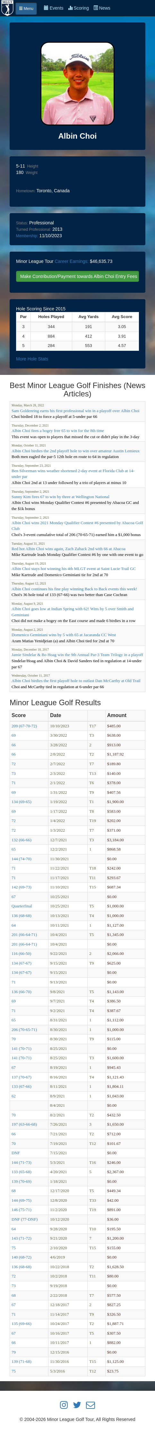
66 (14, 744)
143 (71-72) (21, 1238)
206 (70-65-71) (24, 1029)
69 (14, 735)
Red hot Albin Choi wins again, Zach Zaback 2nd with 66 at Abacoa (68, 548)
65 (14, 849)
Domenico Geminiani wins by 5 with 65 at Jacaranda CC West (64, 634)
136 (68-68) (21, 915)
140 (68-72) (21, 1257)
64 (14, 925)
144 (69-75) (21, 1200)
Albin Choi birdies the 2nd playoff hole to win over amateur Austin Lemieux (76, 450)
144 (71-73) (21, 1162)
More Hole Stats (32, 358)
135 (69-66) (21, 1323)
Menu (26, 8)
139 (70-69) (21, 1181)
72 (14, 763)
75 (14, 1247)
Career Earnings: (72, 261)
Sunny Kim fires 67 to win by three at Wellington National (60, 496)
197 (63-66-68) (24, 1124)
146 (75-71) (21, 1209)
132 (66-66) (21, 839)
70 (14, 1038)
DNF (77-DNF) (25, 1219)
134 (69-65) (21, 801)
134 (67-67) (21, 963)
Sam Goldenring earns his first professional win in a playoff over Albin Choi (75, 410)
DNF (16, 1152)
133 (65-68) (21, 1171)
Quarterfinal (22, 906)
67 (14, 896)
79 (14, 1352)
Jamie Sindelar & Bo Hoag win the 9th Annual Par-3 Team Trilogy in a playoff (77, 654)
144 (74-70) (21, 858)
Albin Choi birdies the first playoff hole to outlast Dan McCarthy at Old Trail (76, 680)
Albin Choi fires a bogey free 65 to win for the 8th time (58, 430)
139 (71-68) (21, 1361)
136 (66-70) (21, 991)
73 (14, 773)
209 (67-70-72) (24, 725)
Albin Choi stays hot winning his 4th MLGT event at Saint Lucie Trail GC (74, 568)
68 (14, 1190)
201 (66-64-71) (24, 934)
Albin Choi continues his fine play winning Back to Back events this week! (74, 588)
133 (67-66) (21, 1086)
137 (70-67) (21, 1077)
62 (14, 1096)
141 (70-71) (21, 1048)
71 (14, 782)
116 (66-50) (21, 953)
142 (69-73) (21, 887)
